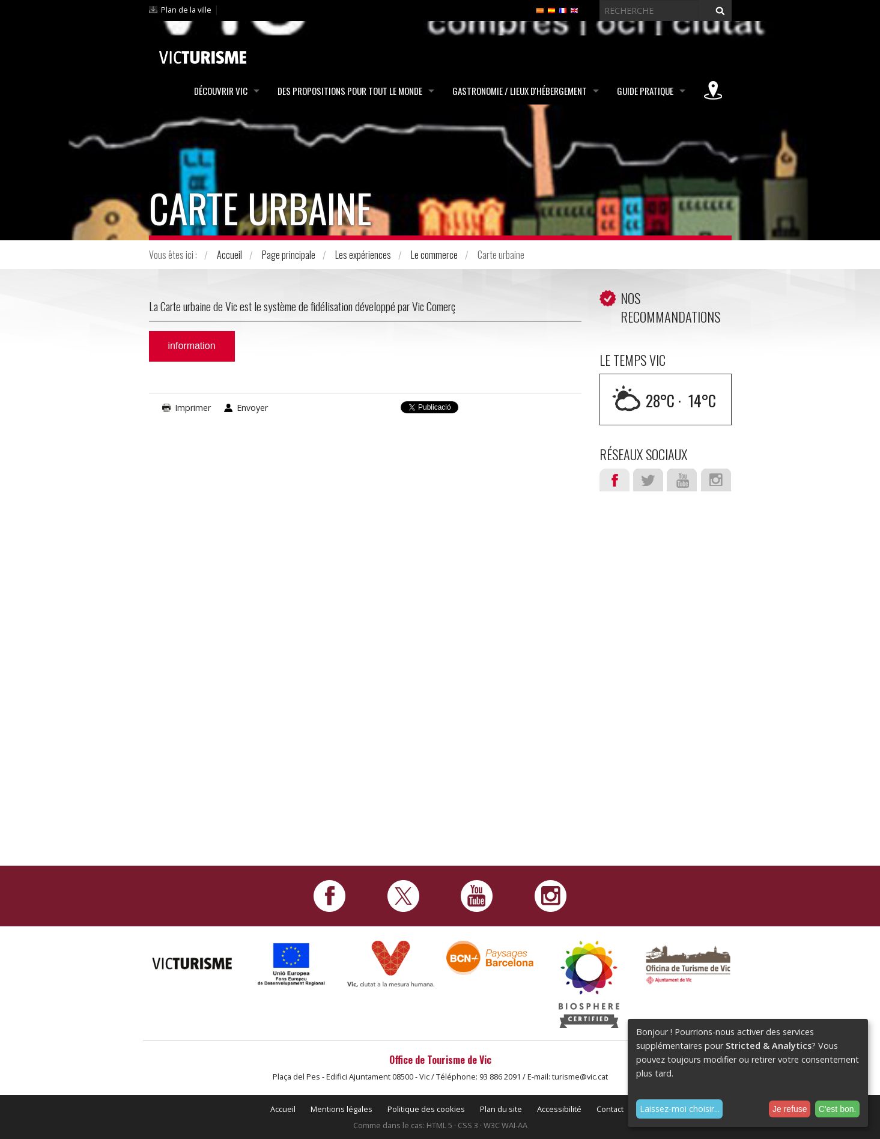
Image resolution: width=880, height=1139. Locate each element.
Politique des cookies (426, 1109)
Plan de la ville (186, 9)
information (192, 346)
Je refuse (789, 1109)
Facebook (614, 480)
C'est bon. (838, 1109)
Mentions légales (341, 1109)
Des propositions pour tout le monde (350, 90)
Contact (610, 1109)
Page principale (288, 255)
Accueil (229, 255)
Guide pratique (645, 90)
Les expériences (363, 255)
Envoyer (252, 407)
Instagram (716, 480)
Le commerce (434, 255)
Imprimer (193, 407)
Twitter (648, 480)
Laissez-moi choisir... (680, 1108)
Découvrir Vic (220, 90)
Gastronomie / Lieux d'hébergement (519, 90)
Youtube (682, 480)
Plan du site (501, 1109)
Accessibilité (559, 1109)
